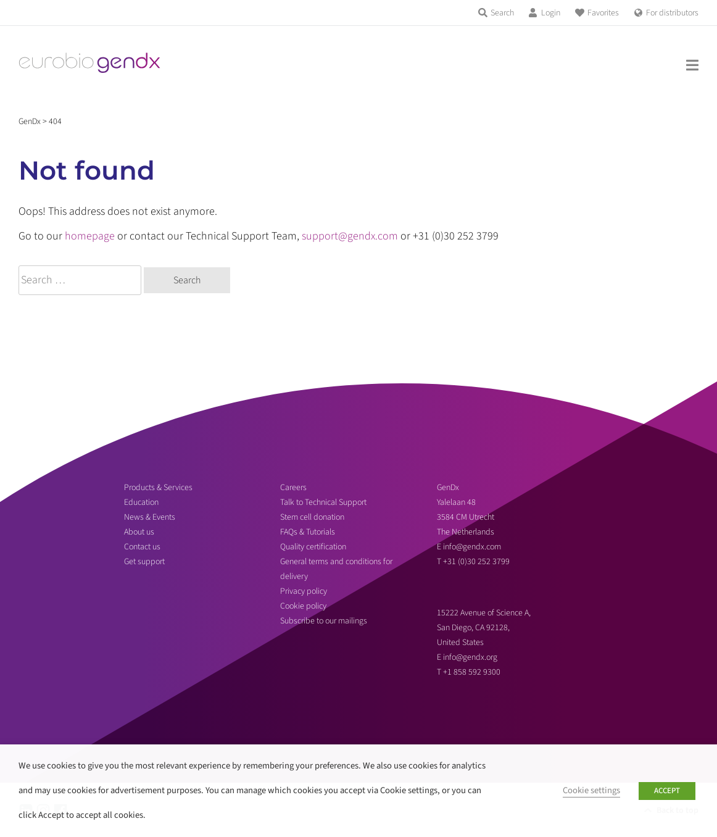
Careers (293, 487)
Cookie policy (303, 606)
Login (550, 13)
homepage (90, 236)
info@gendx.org (470, 657)
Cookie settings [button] (591, 790)
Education (141, 502)
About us (139, 532)
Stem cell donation (312, 517)
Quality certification (313, 547)
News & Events (149, 517)
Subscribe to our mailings (323, 621)
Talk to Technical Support (323, 502)
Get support (144, 562)
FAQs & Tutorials (307, 532)
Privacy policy (303, 591)
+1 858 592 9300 (471, 672)
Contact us (142, 547)
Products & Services (158, 487)
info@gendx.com (472, 547)
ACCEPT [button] (667, 790)
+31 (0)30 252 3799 (477, 562)
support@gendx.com (350, 236)
